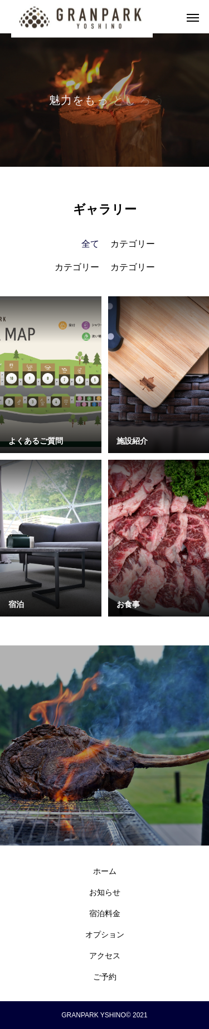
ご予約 (104, 976)
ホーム (104, 871)
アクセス (104, 955)
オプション (104, 934)
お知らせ (104, 892)
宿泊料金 (104, 913)
